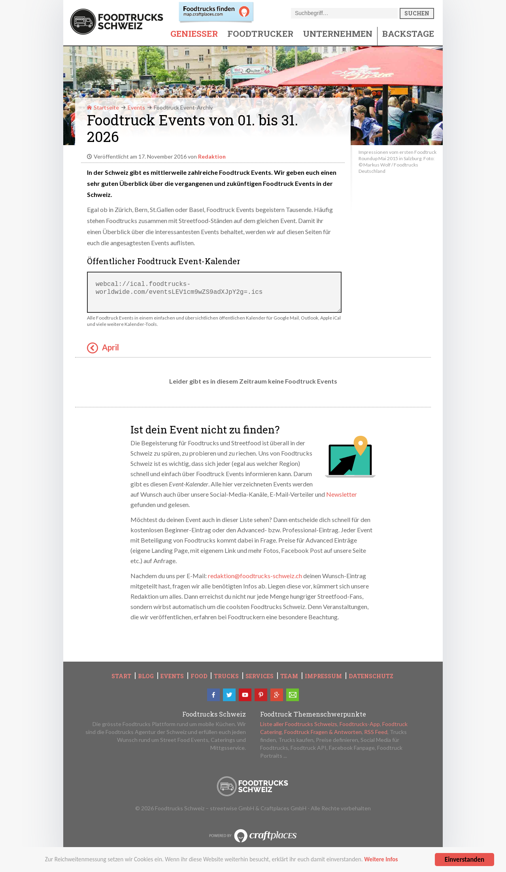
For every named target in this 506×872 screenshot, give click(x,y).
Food (199, 676)
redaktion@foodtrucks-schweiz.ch (255, 575)
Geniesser (194, 33)
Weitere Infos (381, 860)
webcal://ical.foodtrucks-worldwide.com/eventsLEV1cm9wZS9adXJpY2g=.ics (214, 292)
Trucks (226, 676)
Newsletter (341, 494)
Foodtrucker (260, 33)
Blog (146, 676)
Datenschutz (371, 676)
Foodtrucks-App (360, 724)
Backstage (408, 33)
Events (136, 107)
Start (121, 676)
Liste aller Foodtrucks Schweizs (298, 724)
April (110, 347)
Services (259, 676)
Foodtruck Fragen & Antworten (323, 731)
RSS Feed (375, 731)
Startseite (103, 107)
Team (289, 676)
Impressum (323, 676)
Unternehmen (337, 33)
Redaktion (212, 156)
